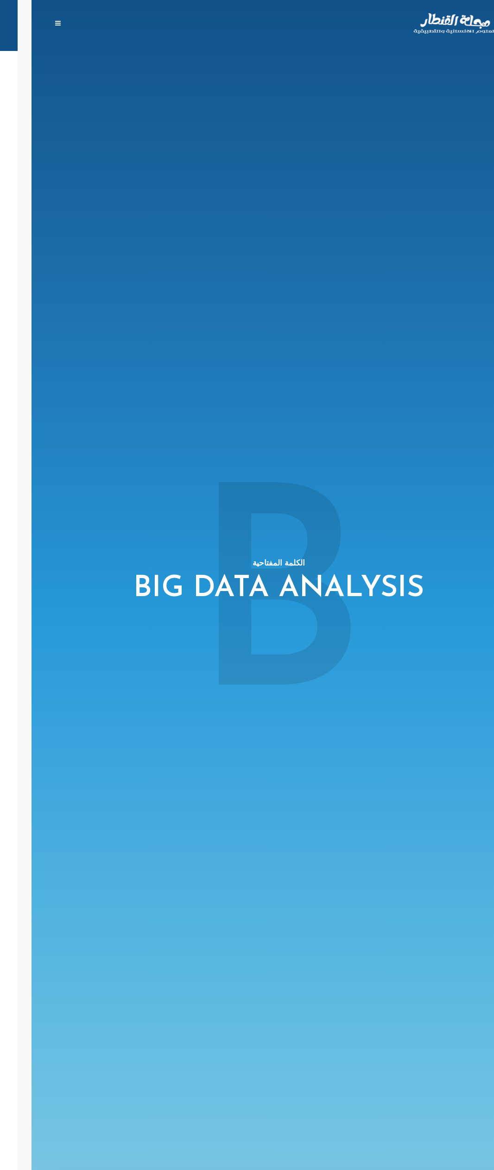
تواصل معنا (104, 24)
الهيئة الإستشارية (196, 24)
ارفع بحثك (250, 24)
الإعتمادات (58, 24)
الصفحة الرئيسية (342, 24)
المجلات (291, 24)
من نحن (146, 24)
